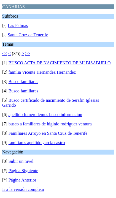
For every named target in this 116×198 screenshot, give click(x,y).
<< (4, 53)
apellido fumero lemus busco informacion (45, 114)
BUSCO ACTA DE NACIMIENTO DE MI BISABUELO (60, 63)
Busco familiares (23, 81)
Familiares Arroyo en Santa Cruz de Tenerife (48, 133)
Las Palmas (18, 25)
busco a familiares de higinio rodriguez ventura (50, 124)
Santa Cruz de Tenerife (28, 34)
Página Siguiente (23, 170)
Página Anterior (22, 180)
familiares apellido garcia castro (37, 142)
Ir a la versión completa (23, 189)
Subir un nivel (21, 161)
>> (27, 53)
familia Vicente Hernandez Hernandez (42, 72)
